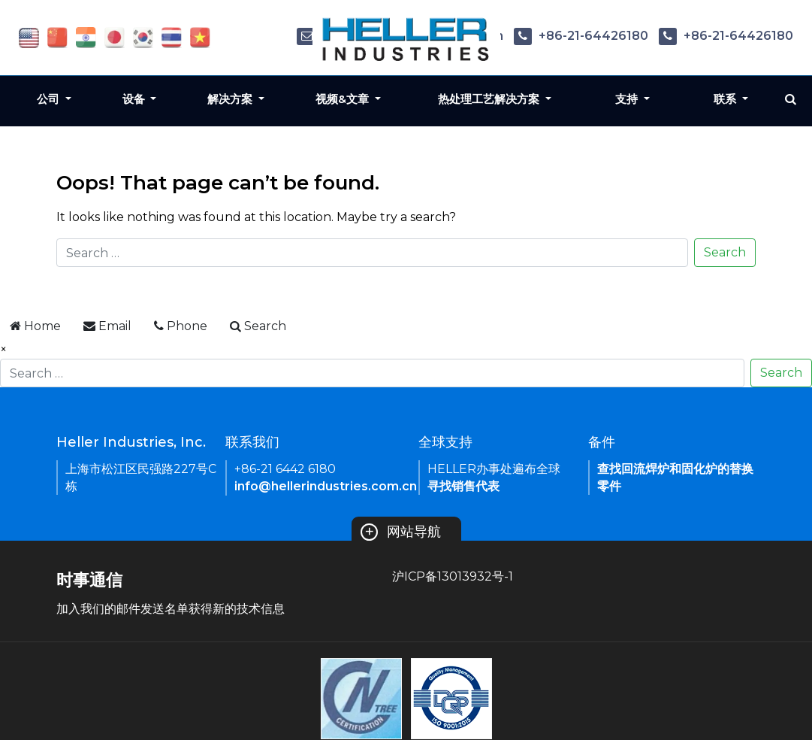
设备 (135, 99)
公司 (49, 99)
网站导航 (401, 531)
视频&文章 (343, 99)
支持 (628, 99)
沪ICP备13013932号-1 (452, 576)
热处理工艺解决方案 (490, 99)
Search (725, 252)
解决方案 (231, 99)
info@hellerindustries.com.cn (325, 486)
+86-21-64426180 (581, 36)
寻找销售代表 (463, 486)
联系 (726, 99)
